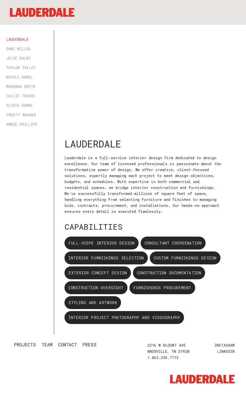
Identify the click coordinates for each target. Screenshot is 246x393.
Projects (25, 344)
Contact (67, 344)
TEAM (47, 344)
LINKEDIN (226, 351)
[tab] (28, 39)
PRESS (89, 344)
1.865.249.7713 (163, 357)
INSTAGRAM (225, 345)
